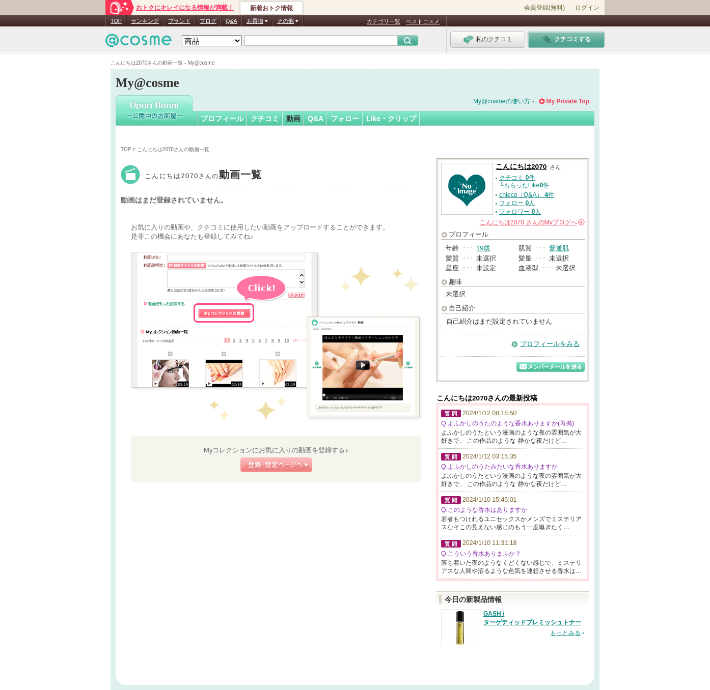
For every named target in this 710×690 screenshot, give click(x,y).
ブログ (208, 21)
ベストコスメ (423, 21)
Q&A (231, 21)
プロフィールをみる (550, 344)
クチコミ (265, 118)
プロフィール (222, 118)
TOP (116, 21)
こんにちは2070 (203, 176)
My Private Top (568, 101)
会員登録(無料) (544, 7)
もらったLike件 (527, 185)
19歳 (483, 248)
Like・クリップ (391, 118)
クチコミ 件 (517, 177)
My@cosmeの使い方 (501, 101)
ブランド (179, 21)
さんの (532, 222)
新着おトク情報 (271, 8)
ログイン (587, 7)
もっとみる (565, 633)
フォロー (345, 118)
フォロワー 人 (520, 211)
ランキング (145, 21)
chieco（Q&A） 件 (526, 194)
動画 (293, 118)
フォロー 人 (517, 203)
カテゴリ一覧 (383, 21)
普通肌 (559, 248)
